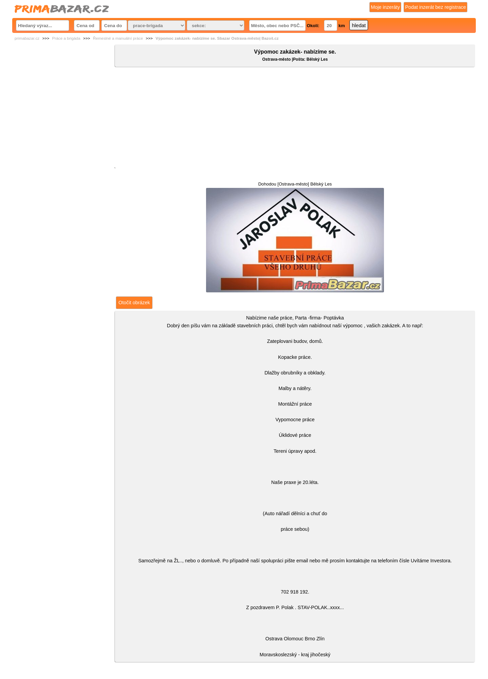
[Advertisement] (295, 118)
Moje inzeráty (385, 7)
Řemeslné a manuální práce (118, 38)
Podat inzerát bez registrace (435, 7)
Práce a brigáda (66, 38)
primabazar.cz (27, 38)
